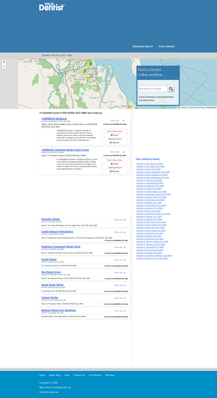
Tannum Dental (49, 297)
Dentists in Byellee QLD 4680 (149, 203)
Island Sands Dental (52, 284)
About (42, 375)
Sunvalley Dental (50, 219)
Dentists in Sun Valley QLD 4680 (150, 166)
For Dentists (95, 375)
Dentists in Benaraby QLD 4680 (150, 239)
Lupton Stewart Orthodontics (57, 231)
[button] (90, 64)
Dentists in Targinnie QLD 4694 (149, 233)
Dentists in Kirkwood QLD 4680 (149, 183)
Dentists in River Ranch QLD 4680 (151, 222)
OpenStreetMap (197, 107)
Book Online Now (114, 131)
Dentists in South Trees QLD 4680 (151, 205)
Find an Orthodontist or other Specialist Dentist (156, 97)
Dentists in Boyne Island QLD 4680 (151, 225)
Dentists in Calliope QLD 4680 (149, 219)
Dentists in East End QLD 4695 (149, 250)
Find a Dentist (167, 46)
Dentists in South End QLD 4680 (150, 228)
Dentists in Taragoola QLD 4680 (150, 247)
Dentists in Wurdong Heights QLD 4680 (153, 214)
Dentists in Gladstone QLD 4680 (150, 186)
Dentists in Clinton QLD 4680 (149, 189)
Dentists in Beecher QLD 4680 (149, 208)
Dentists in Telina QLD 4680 (148, 169)
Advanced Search (143, 46)
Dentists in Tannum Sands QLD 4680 (152, 242)
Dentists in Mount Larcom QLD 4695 (152, 258)
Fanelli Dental (48, 259)
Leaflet (181, 107)
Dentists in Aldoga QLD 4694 (148, 236)
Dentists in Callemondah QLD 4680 (151, 191)
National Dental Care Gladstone (58, 310)
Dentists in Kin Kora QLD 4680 (149, 164)
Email (115, 135)
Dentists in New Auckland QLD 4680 (152, 175)
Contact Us (79, 375)
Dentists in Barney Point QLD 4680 (151, 197)
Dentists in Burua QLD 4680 (148, 211)
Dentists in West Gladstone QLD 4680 (152, 178)
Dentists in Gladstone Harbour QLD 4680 (154, 256)
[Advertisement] (126, 22)
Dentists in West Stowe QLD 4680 (151, 230)
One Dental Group (51, 272)
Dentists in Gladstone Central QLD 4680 (153, 194)
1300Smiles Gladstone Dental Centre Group (65, 150)
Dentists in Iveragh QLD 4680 (149, 253)
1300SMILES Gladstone (54, 118)
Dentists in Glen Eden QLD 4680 (150, 200)
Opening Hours (115, 139)
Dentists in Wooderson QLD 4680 (150, 244)
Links (67, 375)
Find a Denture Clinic (146, 100)
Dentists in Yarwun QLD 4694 (149, 217)
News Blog (54, 375)
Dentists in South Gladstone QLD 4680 (153, 172)
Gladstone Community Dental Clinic (60, 246)
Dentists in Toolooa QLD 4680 (149, 180)
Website (115, 142)
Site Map (109, 375)
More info (115, 120)
